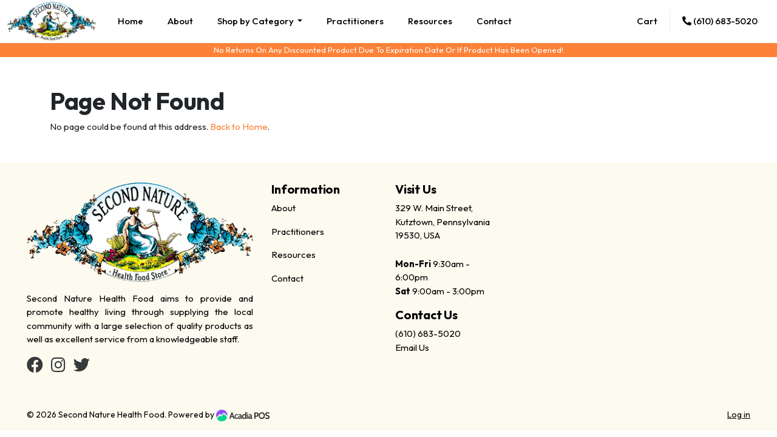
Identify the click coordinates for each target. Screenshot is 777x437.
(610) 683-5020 (720, 21)
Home (130, 21)
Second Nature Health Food (111, 414)
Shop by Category (256, 21)
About (180, 21)
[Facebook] (35, 367)
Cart (647, 21)
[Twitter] (81, 367)
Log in (738, 414)
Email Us (412, 347)
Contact (494, 21)
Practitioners (355, 21)
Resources (430, 21)
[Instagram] (58, 367)
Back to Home (239, 126)
